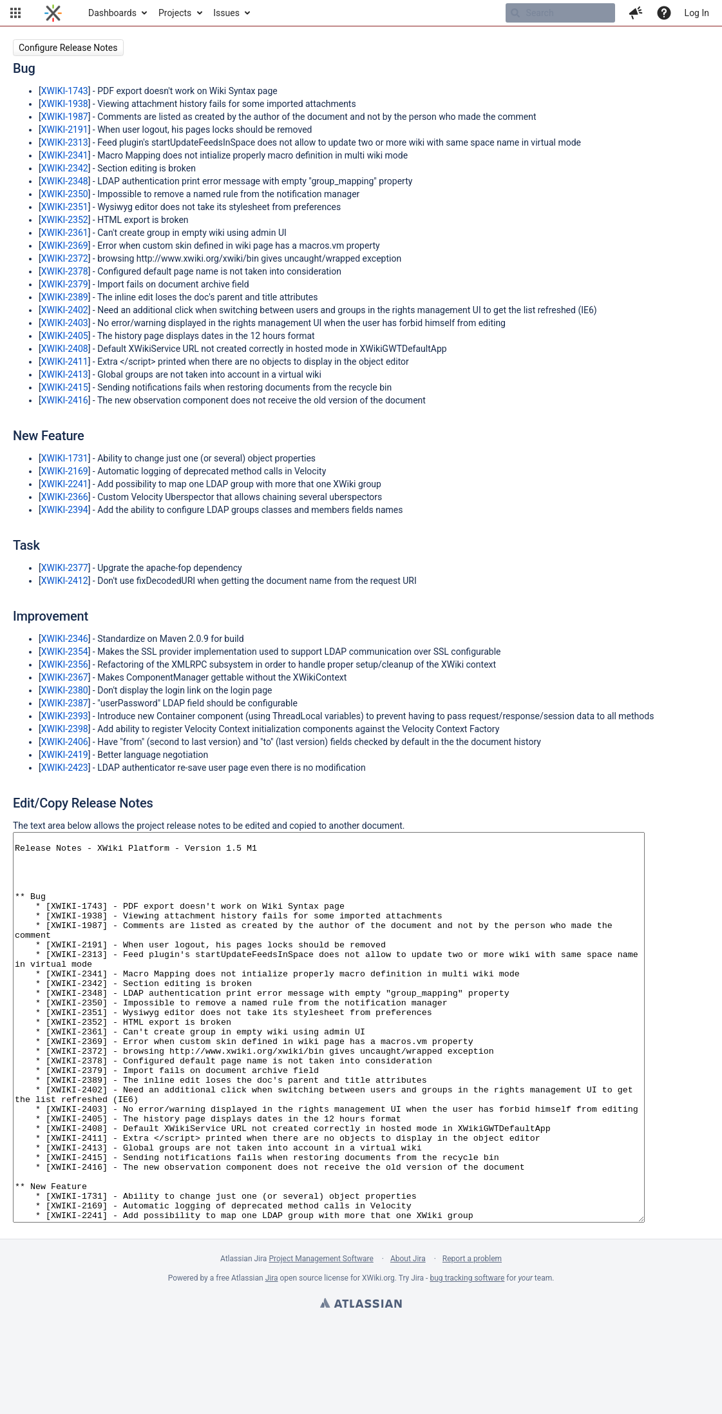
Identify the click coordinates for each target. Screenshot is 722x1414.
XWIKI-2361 (64, 233)
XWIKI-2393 (64, 716)
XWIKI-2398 (64, 729)
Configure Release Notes (68, 48)
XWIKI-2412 (64, 581)
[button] (15, 13)
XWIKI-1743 (64, 91)
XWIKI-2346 (64, 639)
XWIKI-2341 (64, 155)
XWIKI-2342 (64, 168)
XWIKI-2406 (64, 742)
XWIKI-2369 (64, 245)
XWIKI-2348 (64, 181)
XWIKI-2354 (64, 651)
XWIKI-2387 (64, 703)
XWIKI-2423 (64, 767)
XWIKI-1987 (64, 116)
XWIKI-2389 (64, 297)
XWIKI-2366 (64, 497)
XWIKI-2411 (64, 361)
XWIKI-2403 (64, 323)
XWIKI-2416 (64, 400)
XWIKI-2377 (64, 568)
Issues (226, 13)
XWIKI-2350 (64, 194)
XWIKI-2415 (64, 387)
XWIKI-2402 (64, 310)
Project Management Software (321, 1336)
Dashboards (112, 13)
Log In (697, 13)
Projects (174, 13)
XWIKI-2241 (64, 484)
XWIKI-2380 (64, 690)
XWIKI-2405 (64, 336)
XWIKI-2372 (64, 258)
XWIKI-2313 (64, 142)
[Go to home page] (53, 13)
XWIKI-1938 (64, 104)
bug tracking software (467, 1355)
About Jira (408, 1336)
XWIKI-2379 (64, 284)
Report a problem (472, 1336)
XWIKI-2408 (64, 349)
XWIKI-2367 (64, 677)
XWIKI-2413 (64, 374)
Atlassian (361, 1381)
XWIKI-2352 (64, 220)
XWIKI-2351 (64, 207)
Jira (271, 1355)
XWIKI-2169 (64, 471)
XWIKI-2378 (64, 271)
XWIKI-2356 (64, 664)
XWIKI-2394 (64, 510)
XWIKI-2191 (64, 129)
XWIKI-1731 (64, 458)
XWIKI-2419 (64, 755)
